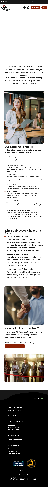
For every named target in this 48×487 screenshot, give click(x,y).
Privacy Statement (13, 449)
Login (44, 7)
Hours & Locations (13, 427)
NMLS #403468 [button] (12, 415)
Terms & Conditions (14, 453)
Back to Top (38, 398)
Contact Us (11, 425)
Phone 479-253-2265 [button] (14, 410)
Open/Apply (35, 7)
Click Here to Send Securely (15, 346)
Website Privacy (13, 451)
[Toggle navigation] (28, 7)
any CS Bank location (21, 332)
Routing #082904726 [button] (14, 413)
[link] (14, 478)
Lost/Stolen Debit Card (15, 439)
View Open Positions (14, 429)
